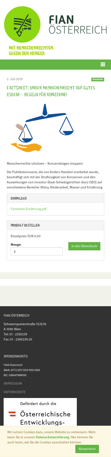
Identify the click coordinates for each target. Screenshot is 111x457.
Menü (51, 64)
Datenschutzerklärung (52, 437)
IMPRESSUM (13, 383)
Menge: (37, 248)
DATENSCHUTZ (14, 392)
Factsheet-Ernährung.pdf (29, 209)
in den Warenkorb (84, 246)
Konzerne (98, 79)
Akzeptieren (87, 449)
